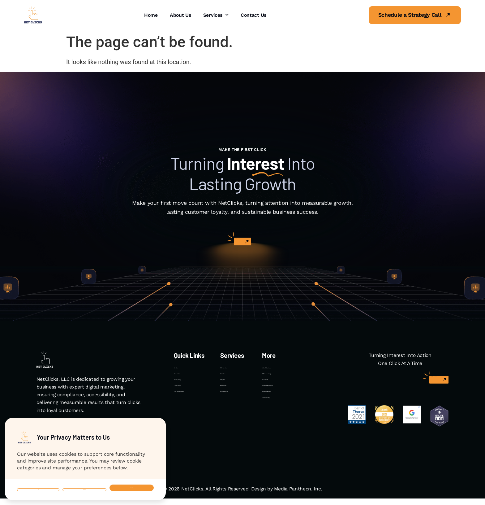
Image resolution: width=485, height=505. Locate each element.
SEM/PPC (231, 394)
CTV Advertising (279, 383)
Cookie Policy (189, 406)
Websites (230, 383)
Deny (34, 481)
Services (216, 15)
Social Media (276, 394)
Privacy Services (280, 418)
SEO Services (235, 371)
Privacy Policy (189, 394)
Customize (78, 481)
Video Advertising (281, 371)
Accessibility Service (285, 406)
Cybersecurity (277, 430)
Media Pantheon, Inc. (298, 495)
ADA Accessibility (193, 418)
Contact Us (253, 15)
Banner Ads (233, 406)
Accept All (129, 481)
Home (151, 15)
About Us (180, 15)
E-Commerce (235, 418)
